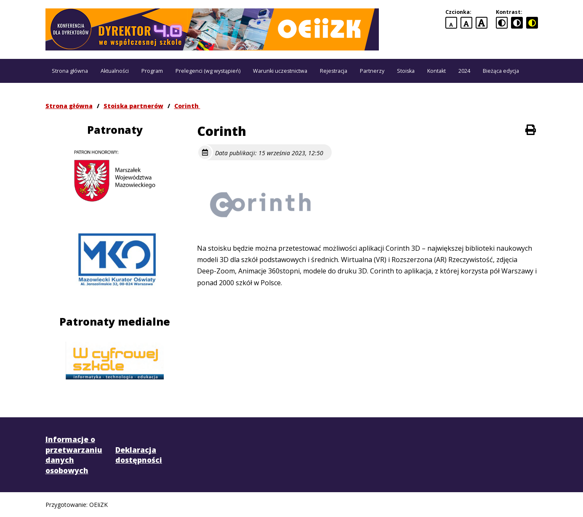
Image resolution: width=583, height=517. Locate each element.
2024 (464, 70)
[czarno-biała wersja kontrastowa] (517, 23)
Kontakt (436, 70)
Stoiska (406, 70)
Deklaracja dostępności (138, 455)
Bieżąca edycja (501, 70)
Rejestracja (333, 70)
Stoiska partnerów (133, 106)
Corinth (187, 106)
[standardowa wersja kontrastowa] (502, 23)
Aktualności (115, 70)
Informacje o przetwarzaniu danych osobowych (73, 454)
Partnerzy (372, 70)
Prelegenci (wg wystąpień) (208, 70)
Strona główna (70, 70)
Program (152, 70)
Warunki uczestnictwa (280, 70)
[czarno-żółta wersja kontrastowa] (532, 23)
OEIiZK (98, 505)
